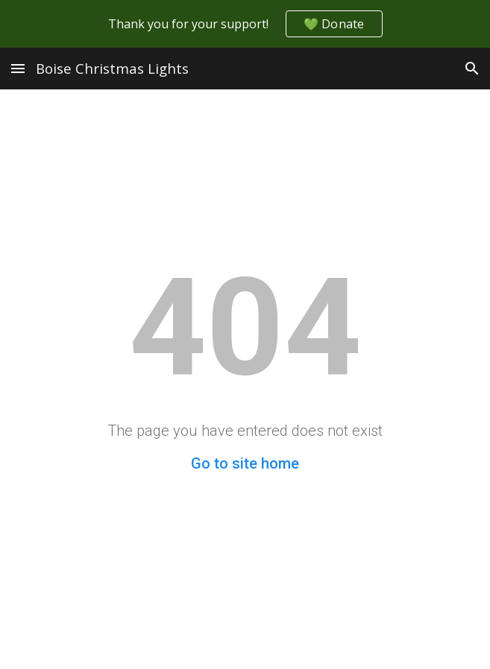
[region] (245, 24)
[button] (18, 68)
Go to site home (245, 463)
